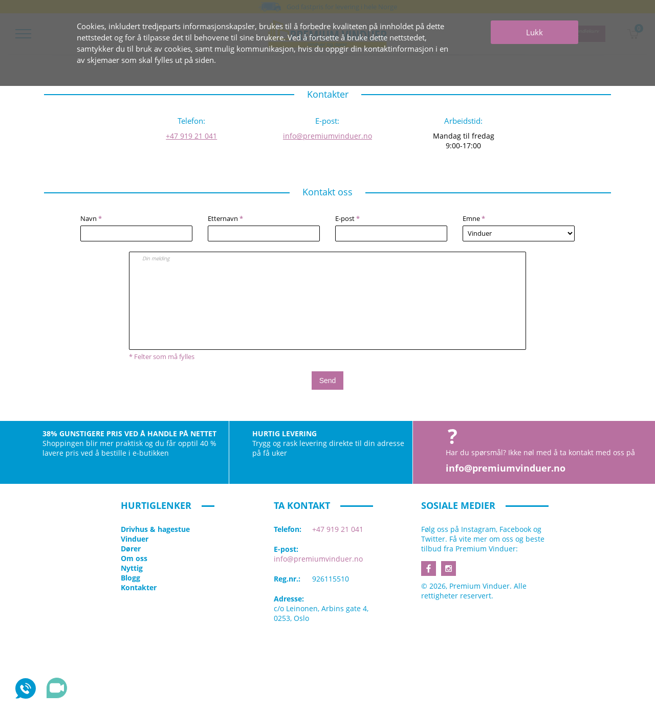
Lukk (534, 32)
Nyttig (132, 568)
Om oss (134, 558)
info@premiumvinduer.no (327, 136)
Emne (474, 218)
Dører (131, 548)
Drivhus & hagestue (155, 529)
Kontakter (139, 587)
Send (327, 380)
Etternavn (225, 218)
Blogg (130, 578)
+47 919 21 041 (191, 136)
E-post (347, 218)
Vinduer (134, 539)
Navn (91, 218)
